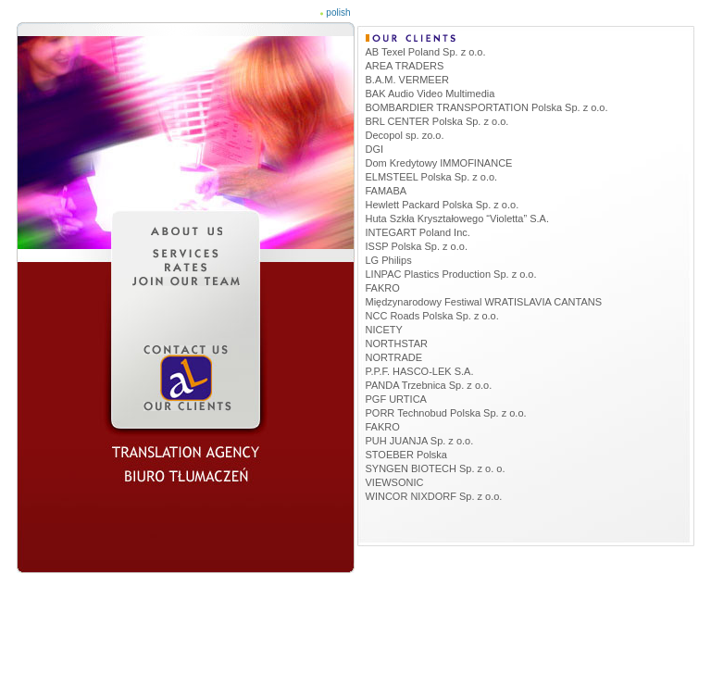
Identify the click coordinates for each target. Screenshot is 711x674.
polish (338, 12)
